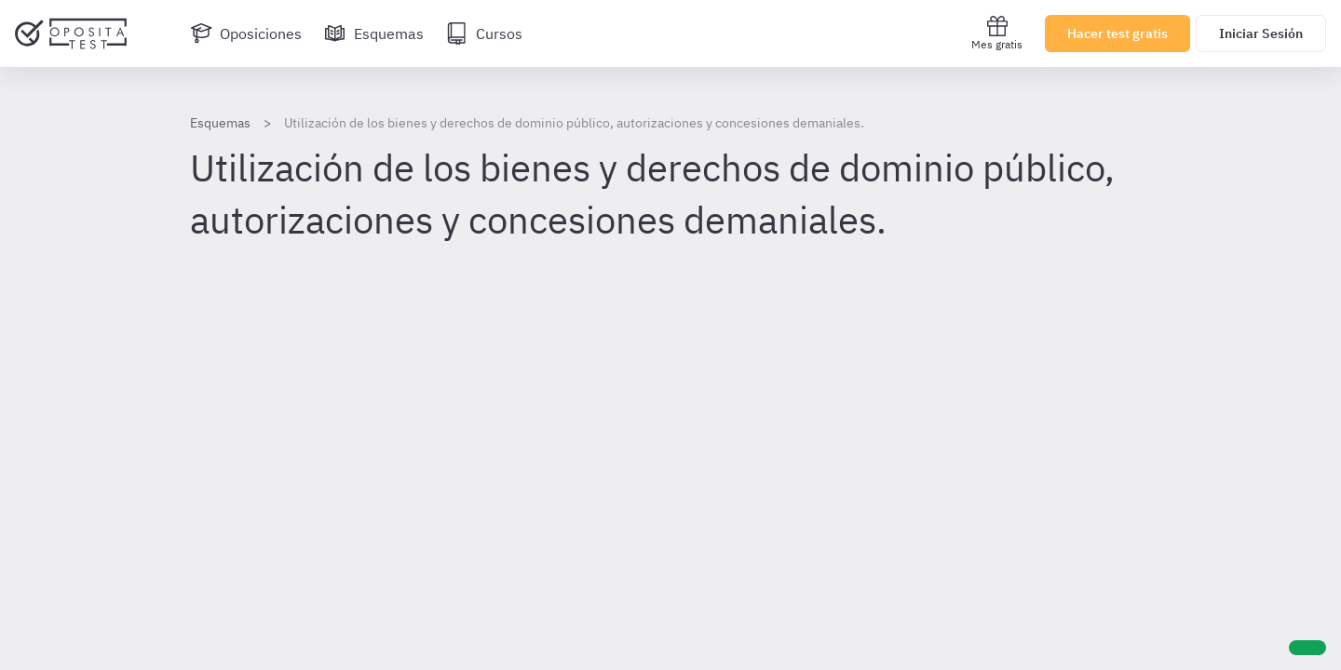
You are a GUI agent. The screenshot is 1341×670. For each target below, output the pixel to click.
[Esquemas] (374, 33)
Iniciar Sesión (1261, 33)
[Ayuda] (1307, 647)
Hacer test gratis (1117, 33)
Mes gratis (997, 33)
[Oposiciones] (246, 33)
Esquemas (220, 122)
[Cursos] (484, 33)
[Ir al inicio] (71, 33)
